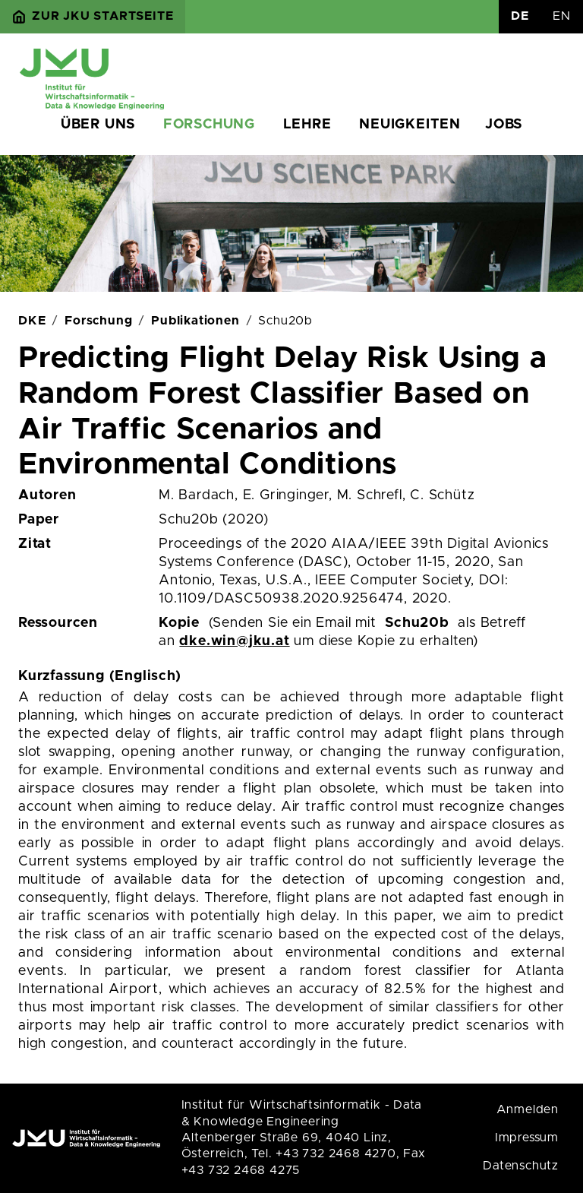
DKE (32, 321)
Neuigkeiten (410, 124)
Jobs (503, 124)
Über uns (98, 124)
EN (562, 16)
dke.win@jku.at (234, 641)
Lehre (307, 124)
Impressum (527, 1137)
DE (520, 16)
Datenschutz (521, 1166)
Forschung (209, 124)
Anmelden (527, 1109)
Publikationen (195, 321)
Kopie (179, 623)
